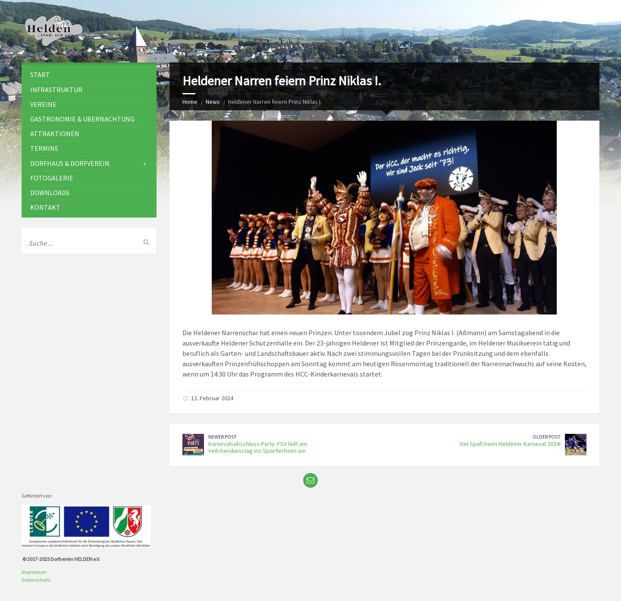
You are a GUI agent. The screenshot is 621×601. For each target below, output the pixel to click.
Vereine (43, 104)
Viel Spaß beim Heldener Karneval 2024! (510, 444)
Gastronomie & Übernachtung (82, 119)
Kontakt (45, 207)
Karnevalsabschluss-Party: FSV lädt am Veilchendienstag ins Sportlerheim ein (257, 447)
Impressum (34, 572)
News (213, 102)
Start (40, 74)
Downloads (49, 192)
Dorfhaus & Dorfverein (70, 163)
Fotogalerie (51, 178)
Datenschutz (36, 579)
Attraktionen (54, 133)
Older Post (547, 436)
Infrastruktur (56, 89)
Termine (44, 148)
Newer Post (222, 436)
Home (190, 102)
